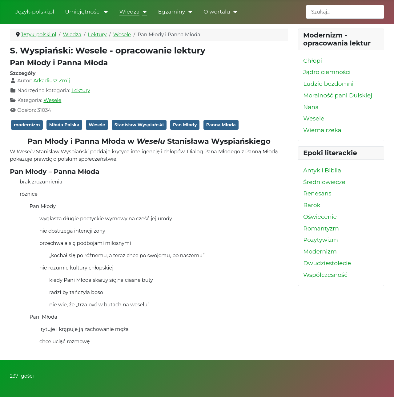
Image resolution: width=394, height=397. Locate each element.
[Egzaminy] (189, 12)
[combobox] (345, 12)
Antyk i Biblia (322, 170)
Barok (311, 205)
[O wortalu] (234, 12)
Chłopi (312, 60)
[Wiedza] (143, 12)
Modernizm (320, 251)
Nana (311, 107)
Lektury (80, 90)
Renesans (317, 193)
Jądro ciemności (327, 72)
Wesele (52, 100)
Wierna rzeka (322, 130)
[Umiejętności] (105, 12)
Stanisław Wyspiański (139, 125)
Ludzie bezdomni (328, 83)
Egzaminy (171, 11)
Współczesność (325, 274)
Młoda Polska (64, 125)
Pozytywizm (320, 239)
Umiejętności (83, 11)
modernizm (27, 125)
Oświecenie (320, 216)
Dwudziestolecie (327, 263)
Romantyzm (321, 228)
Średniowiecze (324, 182)
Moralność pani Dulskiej (337, 95)
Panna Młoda (221, 125)
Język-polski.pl (34, 11)
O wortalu (216, 11)
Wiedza (129, 11)
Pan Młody (185, 125)
